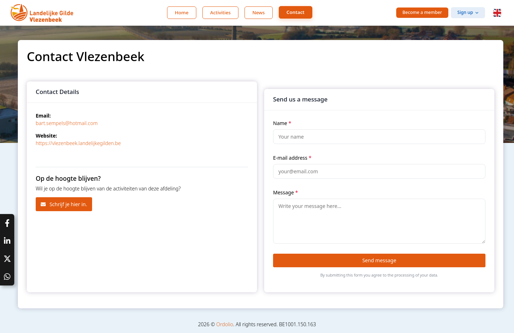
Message (285, 192)
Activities (220, 12)
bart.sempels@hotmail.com (66, 123)
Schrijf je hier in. (64, 204)
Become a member (422, 12)
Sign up (465, 12)
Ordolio (224, 324)
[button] (497, 13)
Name (282, 123)
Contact (295, 12)
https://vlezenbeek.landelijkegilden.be (78, 143)
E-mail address (292, 157)
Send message (379, 260)
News (258, 12)
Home (181, 12)
